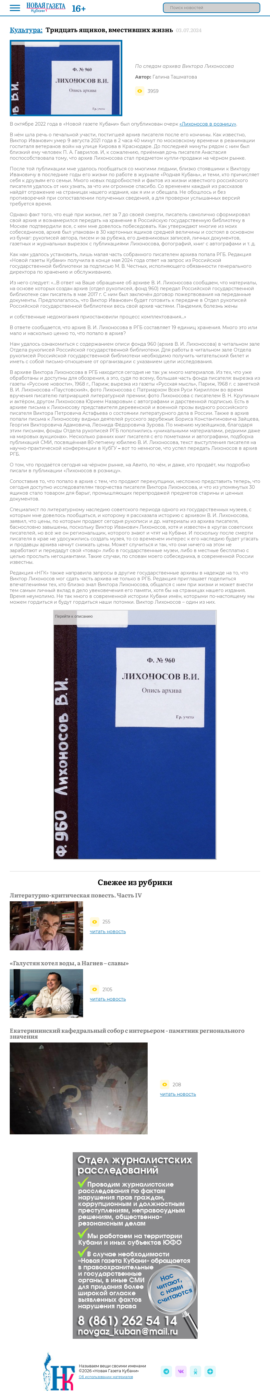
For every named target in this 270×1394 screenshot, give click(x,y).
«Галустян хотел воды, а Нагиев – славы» (69, 963)
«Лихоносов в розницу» (207, 124)
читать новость (108, 931)
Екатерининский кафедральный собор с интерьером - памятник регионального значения (127, 1033)
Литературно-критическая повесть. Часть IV (76, 895)
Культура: (26, 29)
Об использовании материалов (106, 1377)
